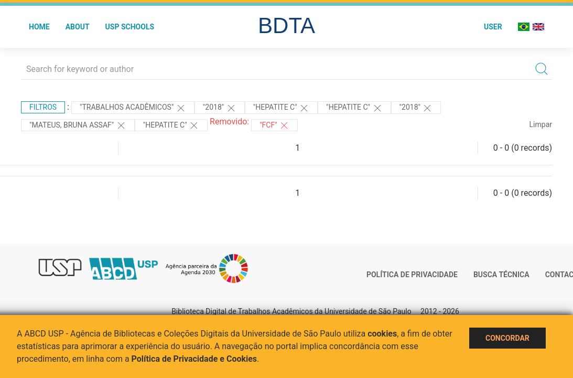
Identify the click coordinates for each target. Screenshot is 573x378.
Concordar (507, 338)
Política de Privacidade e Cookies (194, 359)
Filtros (43, 107)
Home (39, 27)
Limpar (540, 124)
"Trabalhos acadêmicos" (133, 108)
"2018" (219, 108)
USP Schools (130, 27)
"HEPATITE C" (281, 108)
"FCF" (274, 125)
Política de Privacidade (412, 274)
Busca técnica (501, 274)
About (78, 27)
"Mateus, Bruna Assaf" (77, 125)
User (493, 27)
